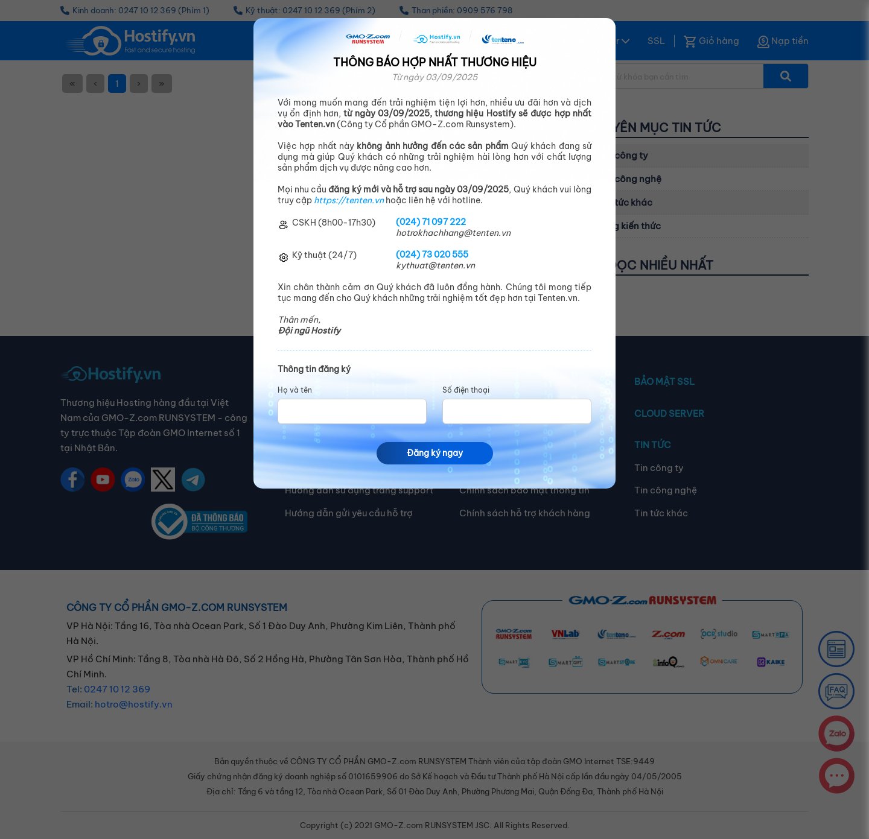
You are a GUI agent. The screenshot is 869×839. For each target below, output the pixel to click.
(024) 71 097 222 (431, 222)
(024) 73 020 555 (432, 254)
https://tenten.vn (349, 200)
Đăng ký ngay (435, 453)
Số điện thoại (465, 390)
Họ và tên (295, 390)
